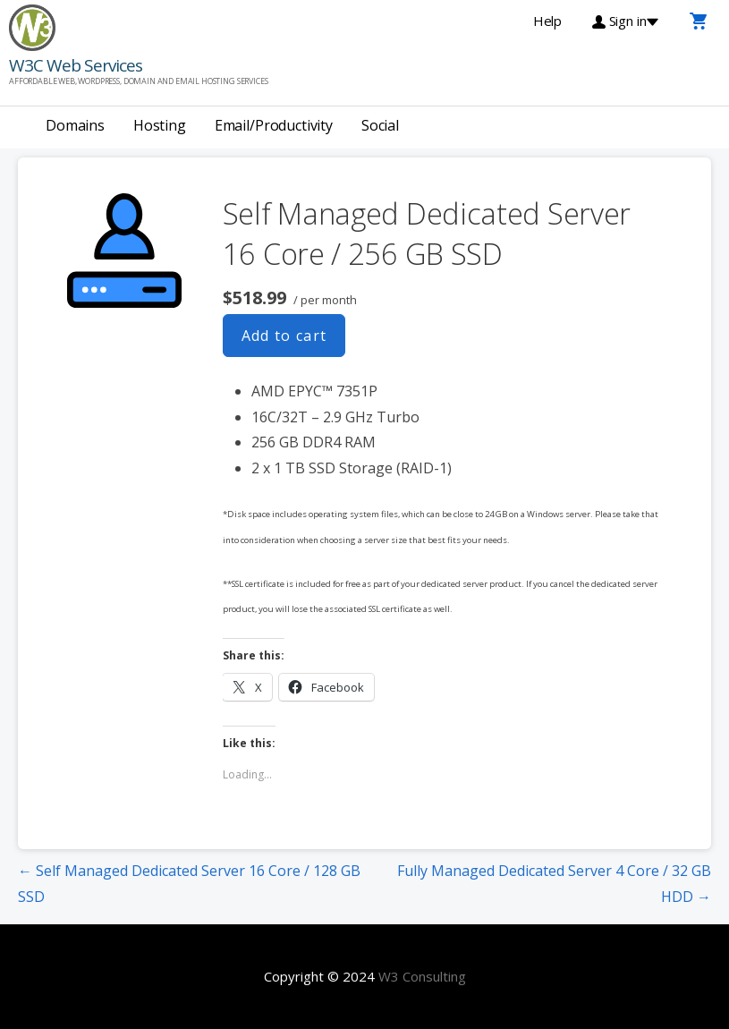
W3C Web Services (75, 65)
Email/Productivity (274, 125)
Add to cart (284, 335)
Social (380, 125)
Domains (75, 125)
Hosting (159, 125)
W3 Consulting (422, 976)
